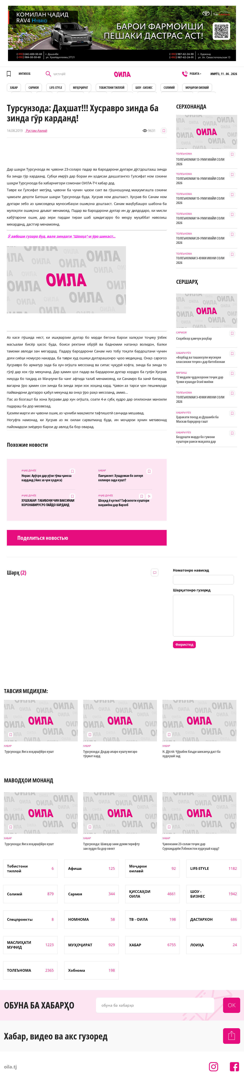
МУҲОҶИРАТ (80, 87)
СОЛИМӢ (169, 87)
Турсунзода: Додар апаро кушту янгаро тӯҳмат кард (110, 753)
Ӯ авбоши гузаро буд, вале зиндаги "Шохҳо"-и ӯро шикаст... (62, 236)
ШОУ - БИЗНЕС (144, 87)
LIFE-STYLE (56, 87)
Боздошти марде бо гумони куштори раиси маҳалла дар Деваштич (196, 439)
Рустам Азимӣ (36, 131)
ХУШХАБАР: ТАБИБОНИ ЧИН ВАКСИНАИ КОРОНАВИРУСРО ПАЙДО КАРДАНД (48, 502)
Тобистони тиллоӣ (112, 87)
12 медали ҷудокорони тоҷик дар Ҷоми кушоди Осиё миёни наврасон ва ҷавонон (199, 379)
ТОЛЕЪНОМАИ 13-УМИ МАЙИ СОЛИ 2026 (200, 161)
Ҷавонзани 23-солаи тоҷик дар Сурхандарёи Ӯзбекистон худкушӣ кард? (190, 846)
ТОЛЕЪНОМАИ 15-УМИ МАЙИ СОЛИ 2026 (200, 200)
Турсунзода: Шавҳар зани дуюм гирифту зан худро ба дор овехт (111, 846)
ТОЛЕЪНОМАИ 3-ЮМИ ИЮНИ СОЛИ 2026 (200, 260)
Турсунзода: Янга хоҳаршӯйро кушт (29, 751)
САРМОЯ (34, 87)
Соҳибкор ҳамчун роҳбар (194, 338)
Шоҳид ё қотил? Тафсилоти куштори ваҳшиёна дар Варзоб (123, 502)
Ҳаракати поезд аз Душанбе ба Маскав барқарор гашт (197, 419)
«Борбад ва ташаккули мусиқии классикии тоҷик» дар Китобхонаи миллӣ (200, 359)
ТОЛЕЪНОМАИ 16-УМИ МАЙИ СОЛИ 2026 (200, 180)
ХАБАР (14, 87)
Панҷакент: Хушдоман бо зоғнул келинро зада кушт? (120, 477)
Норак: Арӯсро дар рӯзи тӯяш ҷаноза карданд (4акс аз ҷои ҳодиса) (46, 477)
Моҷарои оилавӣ (197, 87)
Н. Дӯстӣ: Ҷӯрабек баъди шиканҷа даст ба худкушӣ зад (191, 753)
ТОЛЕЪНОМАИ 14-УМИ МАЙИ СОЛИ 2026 (200, 220)
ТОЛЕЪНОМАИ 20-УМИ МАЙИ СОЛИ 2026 (200, 240)
